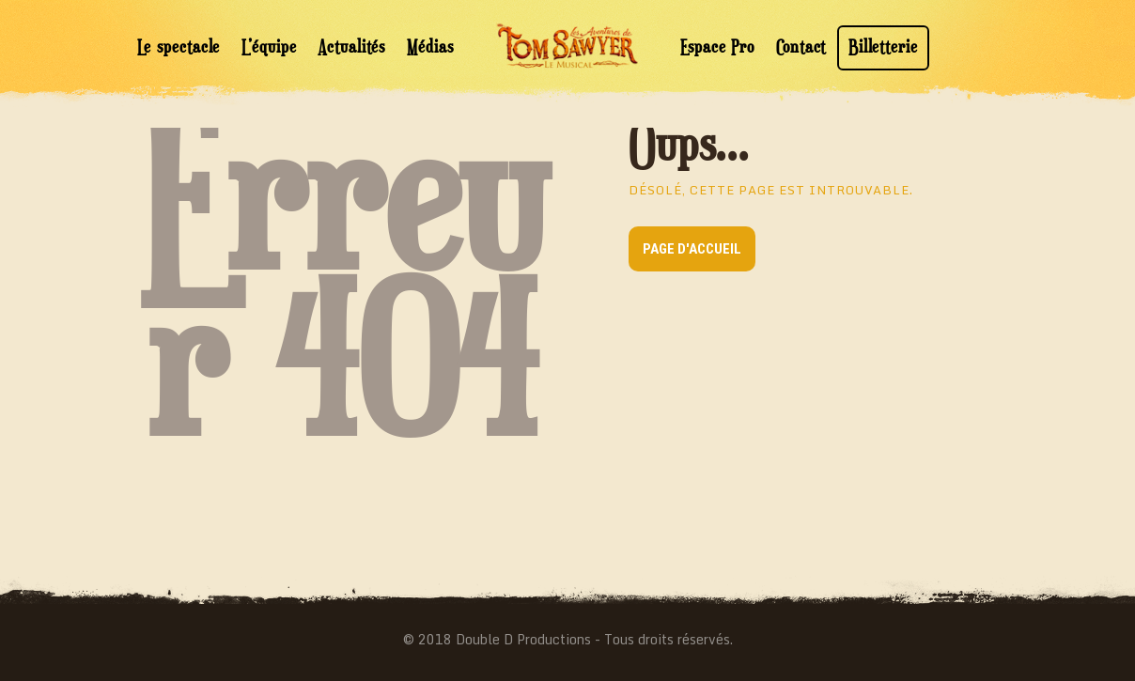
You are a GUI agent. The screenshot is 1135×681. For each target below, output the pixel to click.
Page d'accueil (692, 248)
